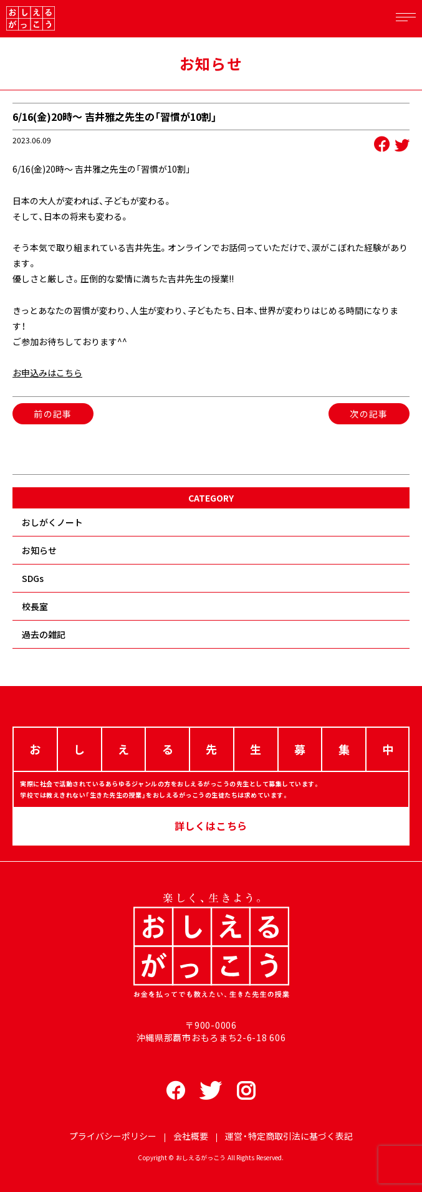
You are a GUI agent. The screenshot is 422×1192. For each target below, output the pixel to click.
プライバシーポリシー (112, 1136)
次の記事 (369, 414)
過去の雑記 (43, 634)
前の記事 (53, 414)
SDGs (33, 578)
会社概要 (190, 1136)
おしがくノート (52, 522)
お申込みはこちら (47, 372)
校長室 (35, 606)
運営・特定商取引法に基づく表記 (289, 1136)
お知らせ (39, 550)
